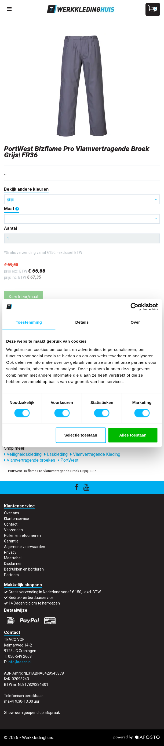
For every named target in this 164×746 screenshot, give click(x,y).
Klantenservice (16, 519)
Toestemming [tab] (29, 322)
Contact (10, 524)
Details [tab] (82, 322)
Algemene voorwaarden (24, 547)
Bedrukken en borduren (24, 569)
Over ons (11, 513)
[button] (82, 219)
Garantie (11, 541)
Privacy (10, 552)
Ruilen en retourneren (22, 535)
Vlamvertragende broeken (29, 460)
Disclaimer (13, 563)
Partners (11, 575)
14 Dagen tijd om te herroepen (34, 603)
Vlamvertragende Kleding (95, 454)
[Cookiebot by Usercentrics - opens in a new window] (134, 307)
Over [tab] (135, 322)
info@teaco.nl (19, 662)
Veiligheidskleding (23, 454)
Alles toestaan (133, 435)
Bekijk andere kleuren (26, 189)
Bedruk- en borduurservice (31, 597)
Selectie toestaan (80, 435)
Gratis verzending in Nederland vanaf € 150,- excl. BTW (55, 592)
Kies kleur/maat (23, 296)
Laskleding (56, 454)
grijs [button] (82, 199)
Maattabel (12, 558)
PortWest (68, 460)
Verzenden (13, 530)
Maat (11, 208)
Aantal (10, 228)
